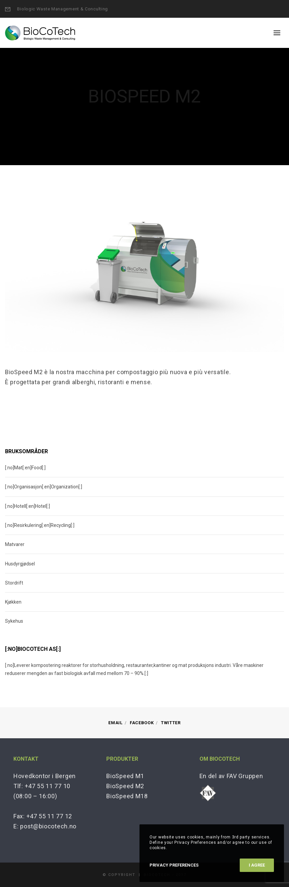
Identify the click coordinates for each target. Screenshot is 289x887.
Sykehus (14, 621)
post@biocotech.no (48, 826)
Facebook (142, 722)
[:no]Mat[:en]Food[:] (25, 467)
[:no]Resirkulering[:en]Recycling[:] (39, 525)
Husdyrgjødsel (20, 563)
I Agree (257, 865)
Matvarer (14, 544)
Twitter (171, 722)
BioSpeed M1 (125, 775)
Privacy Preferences (174, 865)
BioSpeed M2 (125, 786)
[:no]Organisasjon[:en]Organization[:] (43, 486)
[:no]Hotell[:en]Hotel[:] (27, 506)
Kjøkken (13, 602)
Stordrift (14, 583)
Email (115, 722)
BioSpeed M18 (127, 796)
